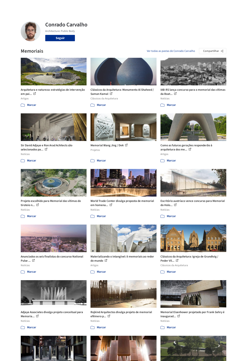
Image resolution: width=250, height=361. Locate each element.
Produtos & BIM (144, 5)
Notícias (164, 5)
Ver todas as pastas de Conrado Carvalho (171, 51)
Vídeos (177, 5)
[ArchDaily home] (12, 5)
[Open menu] (237, 5)
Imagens (125, 5)
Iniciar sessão (199, 5)
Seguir (60, 38)
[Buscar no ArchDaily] (65, 5)
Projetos (110, 5)
